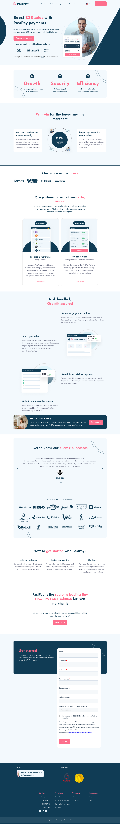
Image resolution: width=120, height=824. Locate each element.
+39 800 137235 (44, 804)
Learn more (41, 282)
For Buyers (59, 4)
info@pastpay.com (44, 797)
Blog (90, 797)
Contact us (100, 4)
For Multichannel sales (62, 800)
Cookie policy (58, 820)
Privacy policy (68, 820)
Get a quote (96, 422)
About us (68, 4)
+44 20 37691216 (45, 800)
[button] (48, 3)
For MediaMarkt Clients (62, 804)
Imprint (50, 820)
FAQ (90, 800)
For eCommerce (60, 797)
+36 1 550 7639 (44, 807)
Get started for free (24, 38)
